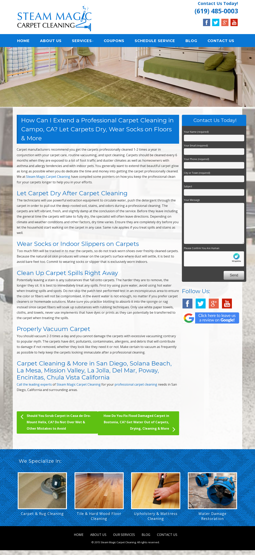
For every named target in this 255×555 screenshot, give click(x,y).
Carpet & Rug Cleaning (42, 513)
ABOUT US (51, 41)
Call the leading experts (34, 384)
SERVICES (82, 41)
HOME (23, 41)
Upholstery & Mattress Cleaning (156, 516)
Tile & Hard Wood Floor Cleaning (99, 516)
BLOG (191, 41)
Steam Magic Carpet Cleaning (48, 176)
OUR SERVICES (124, 534)
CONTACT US (221, 41)
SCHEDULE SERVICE (155, 41)
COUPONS (114, 41)
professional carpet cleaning (136, 384)
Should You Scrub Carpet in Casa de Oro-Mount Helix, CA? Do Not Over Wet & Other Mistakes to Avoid (56, 422)
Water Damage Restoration (212, 516)
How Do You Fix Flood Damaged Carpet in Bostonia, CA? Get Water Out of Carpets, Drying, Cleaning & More (139, 423)
